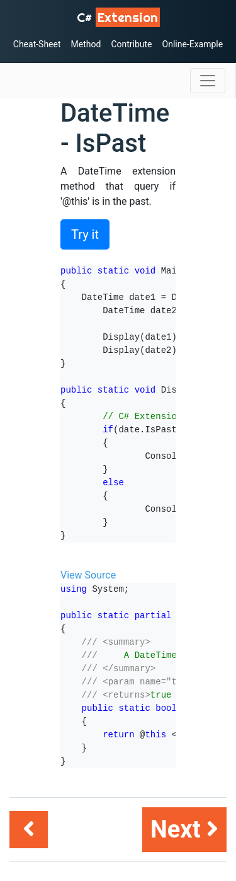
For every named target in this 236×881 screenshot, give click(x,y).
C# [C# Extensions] (118, 17)
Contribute (131, 44)
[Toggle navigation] (207, 80)
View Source (88, 575)
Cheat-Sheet (37, 44)
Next (184, 829)
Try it (85, 234)
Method (86, 44)
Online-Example (192, 44)
